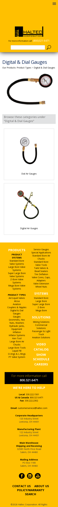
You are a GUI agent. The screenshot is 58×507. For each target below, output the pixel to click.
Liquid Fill (16, 344)
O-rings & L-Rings (17, 347)
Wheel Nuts (41, 280)
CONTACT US (21, 480)
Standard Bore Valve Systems (17, 256)
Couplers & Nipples (16, 300)
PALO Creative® (33, 504)
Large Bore (41, 294)
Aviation (17, 297)
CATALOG (41, 343)
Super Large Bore (41, 297)
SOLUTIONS (41, 311)
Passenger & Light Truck (41, 326)
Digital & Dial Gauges (16, 306)
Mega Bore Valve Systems (16, 281)
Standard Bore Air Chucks (41, 251)
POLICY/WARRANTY (30, 484)
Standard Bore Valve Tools (41, 257)
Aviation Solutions (41, 331)
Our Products (9, 61)
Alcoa (17, 294)
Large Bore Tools (17, 341)
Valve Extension (41, 277)
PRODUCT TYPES (17, 288)
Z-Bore (41, 300)
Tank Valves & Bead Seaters (41, 263)
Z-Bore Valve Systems (16, 275)
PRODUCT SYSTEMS (17, 250)
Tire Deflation (41, 267)
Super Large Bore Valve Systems (17, 268)
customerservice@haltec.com (32, 401)
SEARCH (30, 488)
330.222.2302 (31, 394)
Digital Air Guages (29, 221)
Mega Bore (41, 304)
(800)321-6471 (41, 34)
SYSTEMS (41, 287)
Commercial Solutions (41, 320)
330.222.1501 (32, 388)
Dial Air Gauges (29, 167)
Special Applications (41, 246)
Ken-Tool (16, 331)
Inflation (17, 325)
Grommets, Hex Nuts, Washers (17, 315)
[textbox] (28, 41)
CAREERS (41, 358)
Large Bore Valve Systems (16, 262)
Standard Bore (41, 291)
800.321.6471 (29, 374)
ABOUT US (41, 480)
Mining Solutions (41, 315)
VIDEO (41, 338)
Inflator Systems (17, 328)
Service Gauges (41, 243)
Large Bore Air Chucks (17, 337)
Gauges (17, 310)
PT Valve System (17, 350)
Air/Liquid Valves (17, 291)
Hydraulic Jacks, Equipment (17, 321)
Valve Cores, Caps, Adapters (41, 272)
